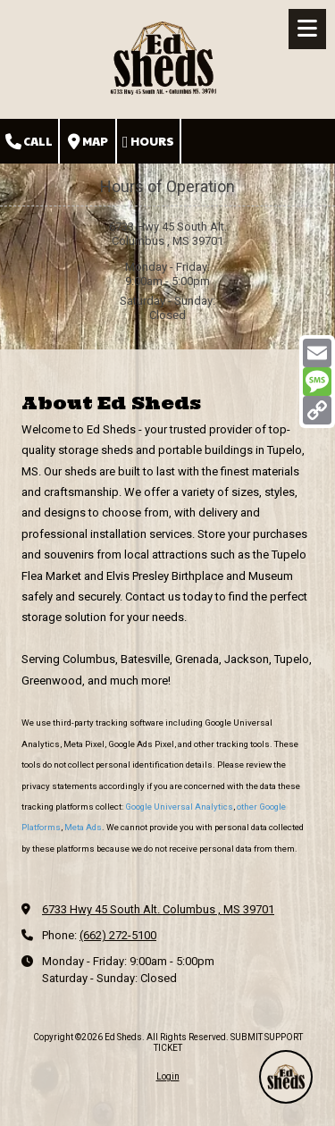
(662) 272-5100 (118, 935)
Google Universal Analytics (179, 806)
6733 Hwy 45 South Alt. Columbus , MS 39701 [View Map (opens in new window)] (158, 909)
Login (168, 1076)
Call (29, 141)
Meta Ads (83, 827)
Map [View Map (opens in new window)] (88, 141)
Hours (148, 141)
